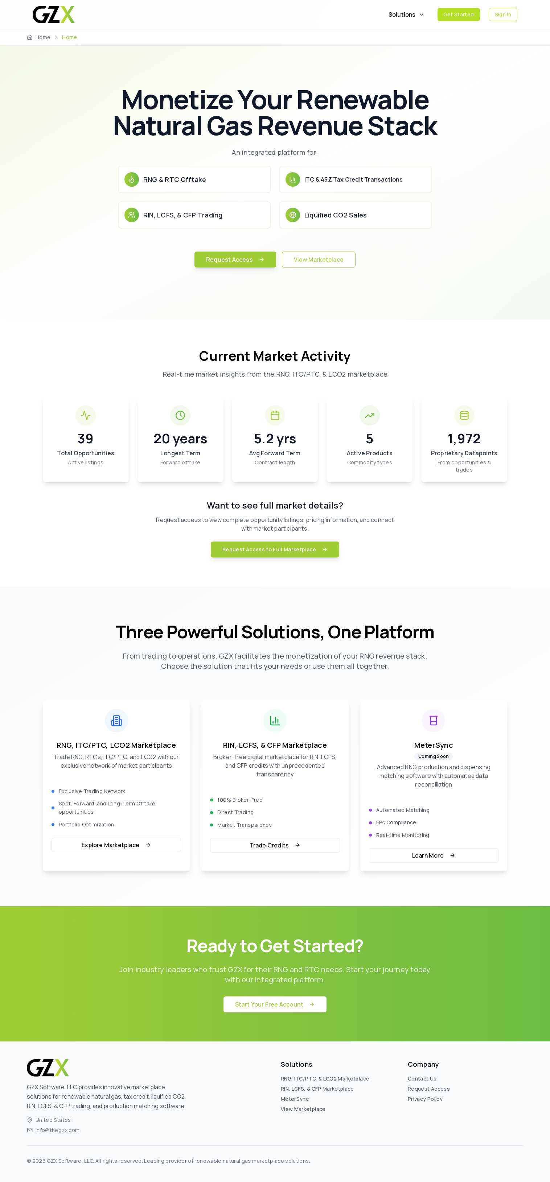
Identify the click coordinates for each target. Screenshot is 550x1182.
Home (43, 37)
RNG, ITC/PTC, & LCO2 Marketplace (325, 1078)
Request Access (235, 260)
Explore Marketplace (116, 845)
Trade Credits (275, 845)
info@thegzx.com (57, 1130)
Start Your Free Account (275, 1004)
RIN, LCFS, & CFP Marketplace (317, 1088)
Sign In (503, 14)
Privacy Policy (425, 1098)
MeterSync (295, 1098)
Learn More (433, 855)
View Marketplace (319, 260)
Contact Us (422, 1078)
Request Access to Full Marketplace (275, 549)
